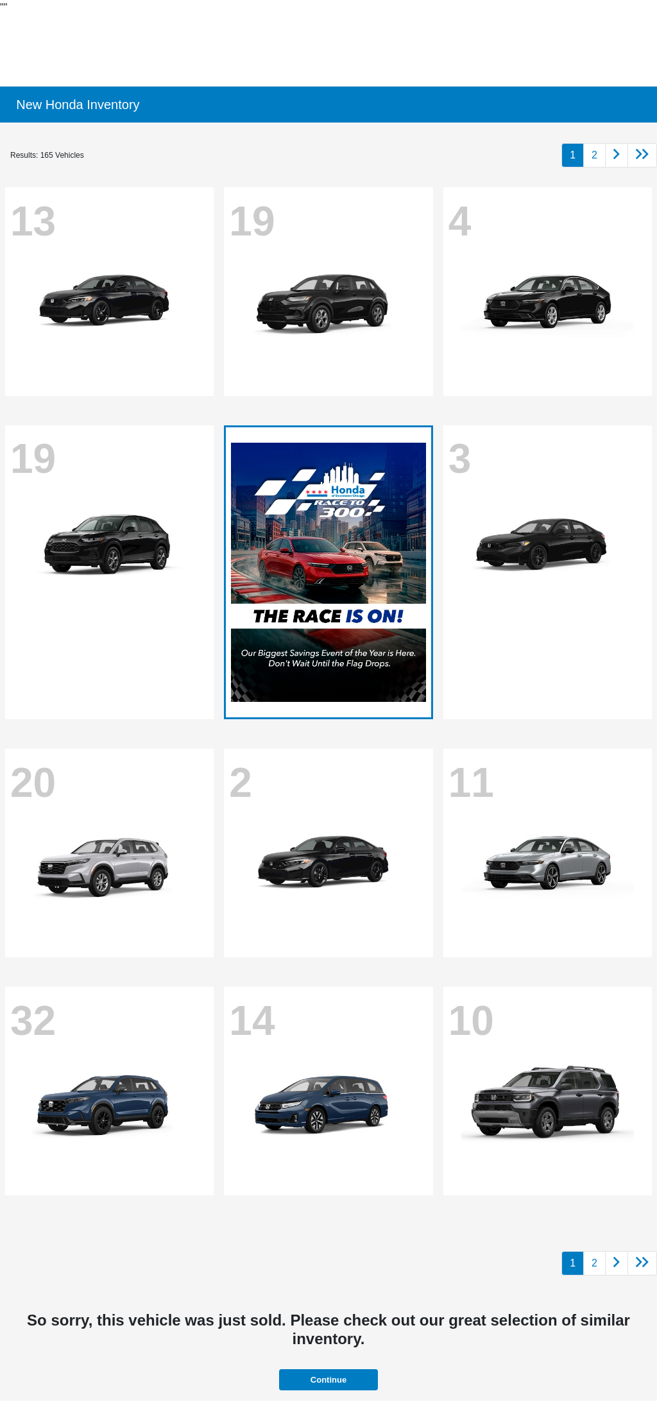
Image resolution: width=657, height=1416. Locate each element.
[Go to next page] (616, 155)
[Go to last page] (642, 155)
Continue (328, 1380)
